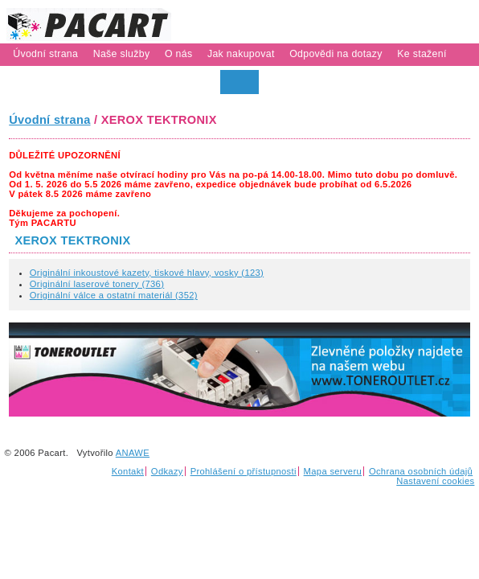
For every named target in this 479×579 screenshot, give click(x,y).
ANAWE (132, 453)
